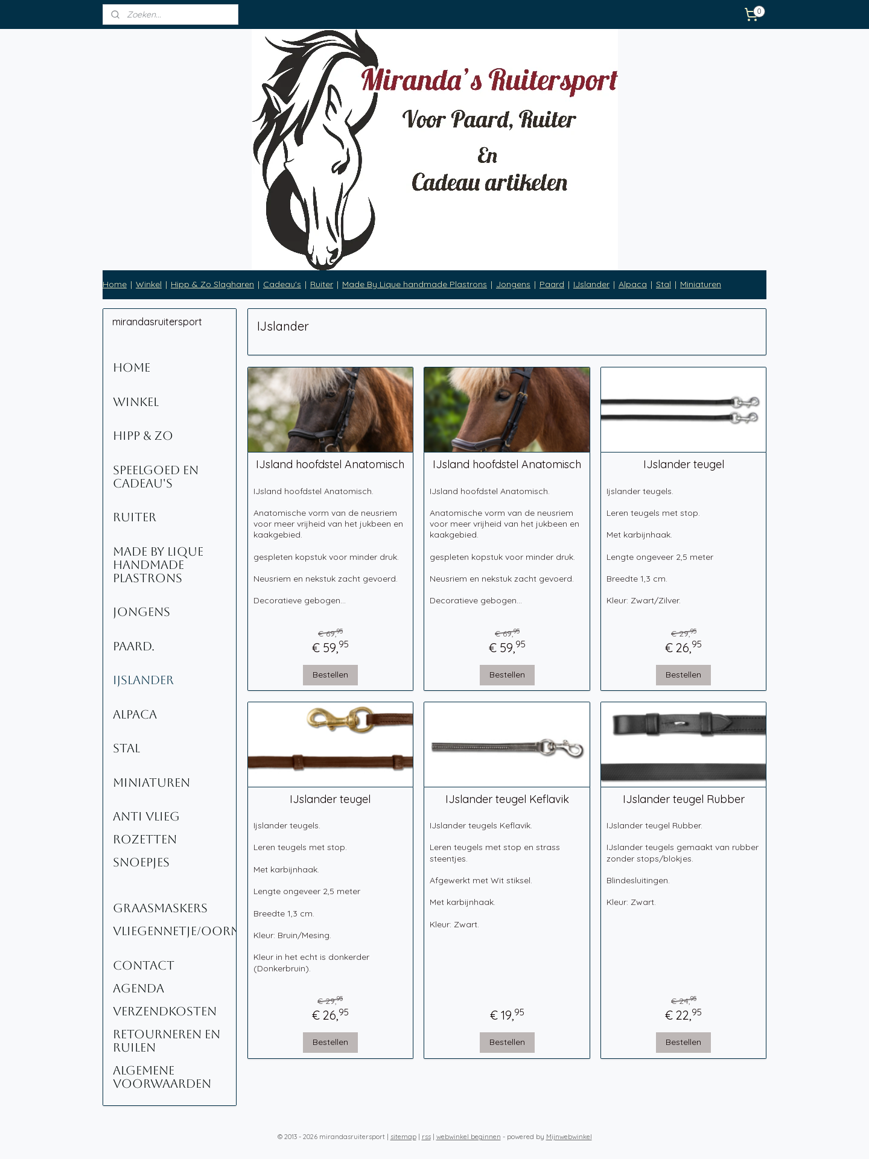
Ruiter (321, 284)
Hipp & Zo (143, 435)
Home (115, 284)
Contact (143, 965)
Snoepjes (141, 862)
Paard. (133, 646)
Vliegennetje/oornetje (174, 931)
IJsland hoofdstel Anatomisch (330, 464)
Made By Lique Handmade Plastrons (158, 564)
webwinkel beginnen (468, 1136)
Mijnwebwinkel (569, 1136)
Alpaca (633, 284)
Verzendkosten (165, 1011)
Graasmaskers (160, 908)
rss (426, 1136)
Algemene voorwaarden (162, 1077)
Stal (663, 284)
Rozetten (145, 839)
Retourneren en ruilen (166, 1041)
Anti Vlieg (146, 816)
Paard (552, 284)
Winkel (149, 284)
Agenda (138, 988)
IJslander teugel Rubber (683, 799)
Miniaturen (700, 284)
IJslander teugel (683, 464)
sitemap (403, 1136)
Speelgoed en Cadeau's (156, 477)
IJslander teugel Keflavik (506, 799)
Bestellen (330, 674)
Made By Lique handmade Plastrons (414, 284)
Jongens (513, 284)
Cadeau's (282, 284)
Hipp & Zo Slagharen (212, 284)
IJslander (591, 284)
